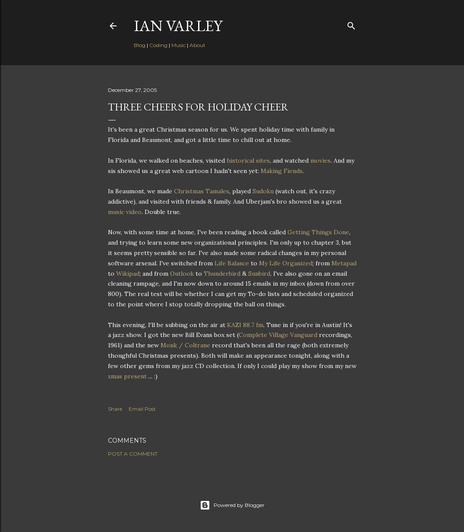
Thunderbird (222, 273)
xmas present (127, 376)
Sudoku (263, 191)
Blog (139, 45)
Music (178, 45)
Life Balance (232, 263)
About (197, 45)
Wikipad (127, 273)
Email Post (142, 409)
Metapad (344, 263)
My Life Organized (285, 263)
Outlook (182, 273)
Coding (158, 45)
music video (125, 212)
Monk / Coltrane (185, 345)
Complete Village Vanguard (278, 335)
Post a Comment (133, 453)
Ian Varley (178, 26)
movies (320, 160)
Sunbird (259, 273)
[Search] (351, 24)
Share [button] (115, 409)
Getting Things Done (318, 232)
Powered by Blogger (232, 505)
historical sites (248, 160)
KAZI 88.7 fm (245, 325)
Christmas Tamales (201, 191)
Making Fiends (282, 171)
